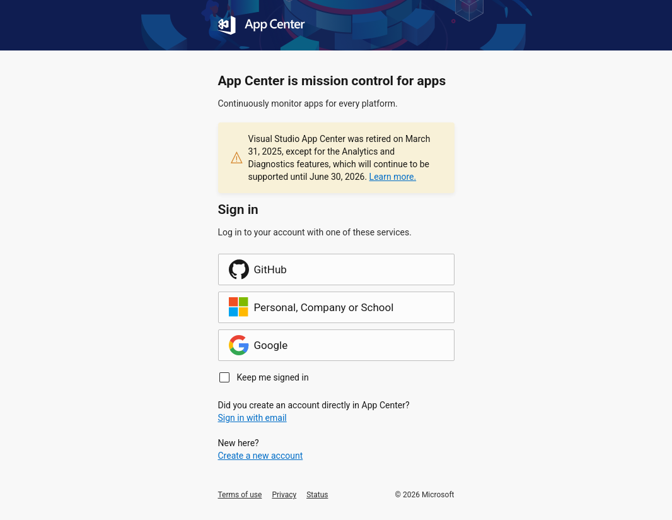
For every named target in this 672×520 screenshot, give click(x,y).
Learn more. (393, 177)
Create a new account (260, 456)
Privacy (284, 494)
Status (317, 494)
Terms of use (240, 494)
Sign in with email (252, 418)
